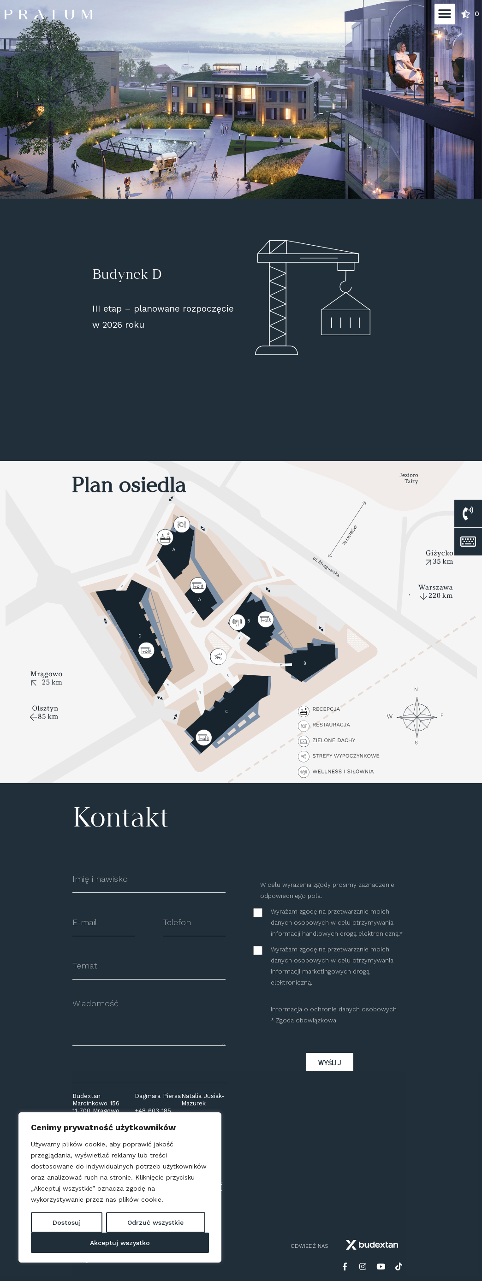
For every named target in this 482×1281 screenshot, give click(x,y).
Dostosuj (67, 1222)
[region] (119, 1187)
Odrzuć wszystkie (155, 1222)
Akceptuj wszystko (120, 1242)
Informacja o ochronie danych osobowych (334, 1009)
